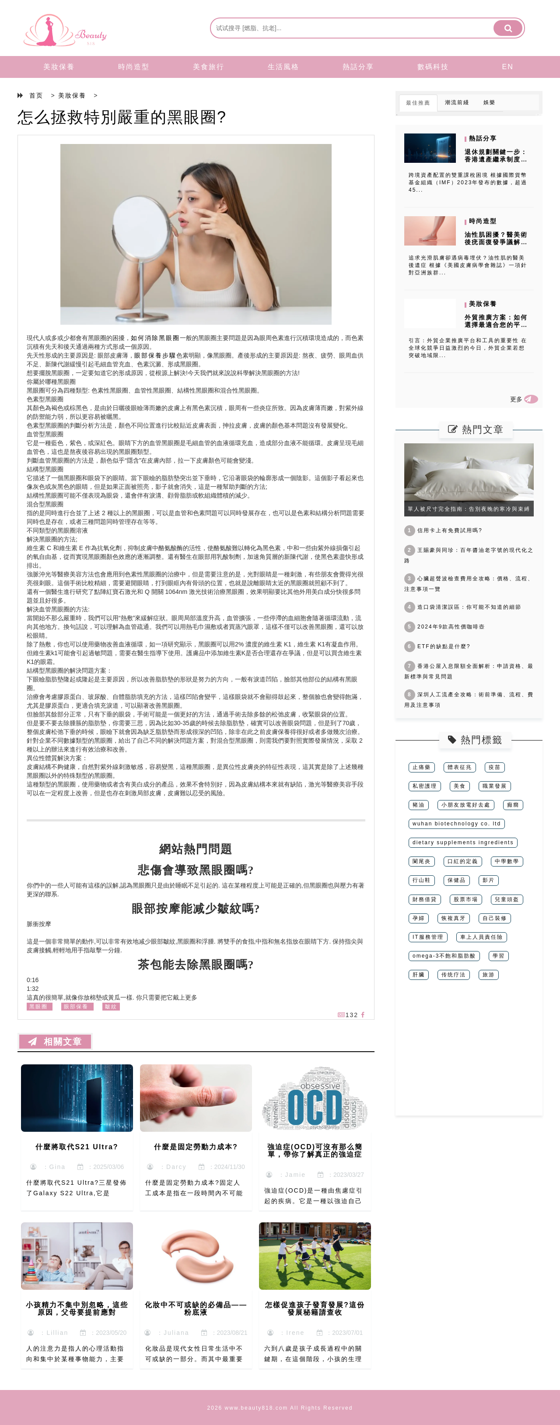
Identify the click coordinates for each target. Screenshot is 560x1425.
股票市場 (466, 899)
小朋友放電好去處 (465, 805)
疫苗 (495, 767)
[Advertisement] (469, 1054)
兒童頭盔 (507, 899)
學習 (499, 956)
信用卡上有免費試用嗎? (443, 530)
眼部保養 (76, 1007)
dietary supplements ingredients (463, 842)
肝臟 (419, 975)
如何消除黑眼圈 (155, 337)
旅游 (489, 975)
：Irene (286, 1332)
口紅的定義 (463, 861)
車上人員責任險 (481, 937)
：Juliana (166, 1332)
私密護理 (425, 786)
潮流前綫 (457, 102)
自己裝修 (495, 918)
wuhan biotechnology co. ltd (457, 824)
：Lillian (48, 1332)
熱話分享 (358, 66)
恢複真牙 (453, 918)
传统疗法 (453, 975)
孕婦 (419, 918)
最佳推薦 (418, 103)
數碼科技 (433, 66)
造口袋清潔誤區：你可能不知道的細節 (463, 607)
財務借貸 (425, 899)
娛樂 (489, 102)
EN (508, 66)
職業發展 (495, 786)
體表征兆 (460, 767)
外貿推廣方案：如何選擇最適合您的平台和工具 (496, 325)
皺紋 (111, 1007)
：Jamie (286, 1174)
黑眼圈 (38, 1007)
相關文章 (55, 1041)
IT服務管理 (428, 937)
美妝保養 (59, 66)
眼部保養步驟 (155, 355)
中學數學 (507, 861)
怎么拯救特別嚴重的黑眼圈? (122, 117)
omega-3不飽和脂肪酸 (444, 956)
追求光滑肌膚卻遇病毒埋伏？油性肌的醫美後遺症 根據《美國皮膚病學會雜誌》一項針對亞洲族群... (468, 265)
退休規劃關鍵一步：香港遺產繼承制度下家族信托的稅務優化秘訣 (496, 162)
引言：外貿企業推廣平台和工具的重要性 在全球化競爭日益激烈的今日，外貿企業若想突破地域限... (468, 347)
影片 (489, 880)
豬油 (419, 805)
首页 (36, 95)
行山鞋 (422, 880)
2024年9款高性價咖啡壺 (444, 627)
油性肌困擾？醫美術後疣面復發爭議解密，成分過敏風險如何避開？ (496, 245)
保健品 (457, 880)
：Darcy (166, 1166)
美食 (460, 786)
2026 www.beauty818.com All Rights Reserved (280, 1408)
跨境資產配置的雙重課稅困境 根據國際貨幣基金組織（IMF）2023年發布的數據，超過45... (468, 182)
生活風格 (283, 66)
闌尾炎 (422, 861)
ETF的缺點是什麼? (437, 646)
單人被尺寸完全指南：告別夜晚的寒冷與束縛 (469, 509)
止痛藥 (422, 767)
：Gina (48, 1166)
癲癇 (513, 805)
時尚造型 (134, 66)
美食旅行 (208, 66)
